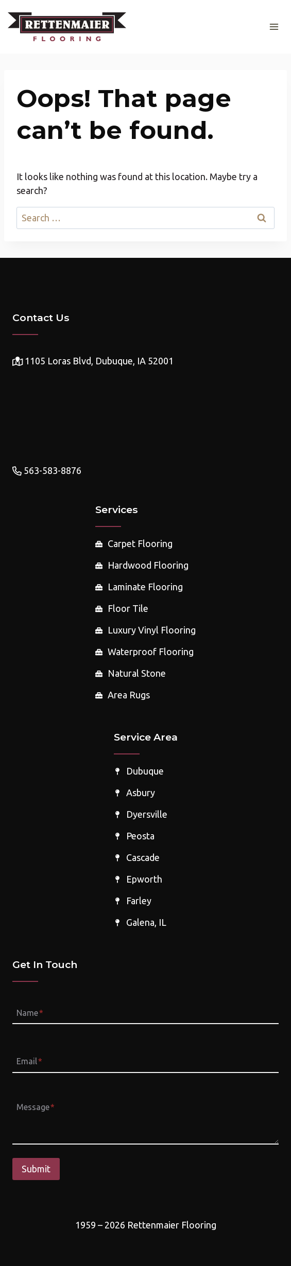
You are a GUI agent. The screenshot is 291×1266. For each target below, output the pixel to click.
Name (29, 1012)
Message (35, 1107)
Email (29, 1061)
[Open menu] (273, 26)
